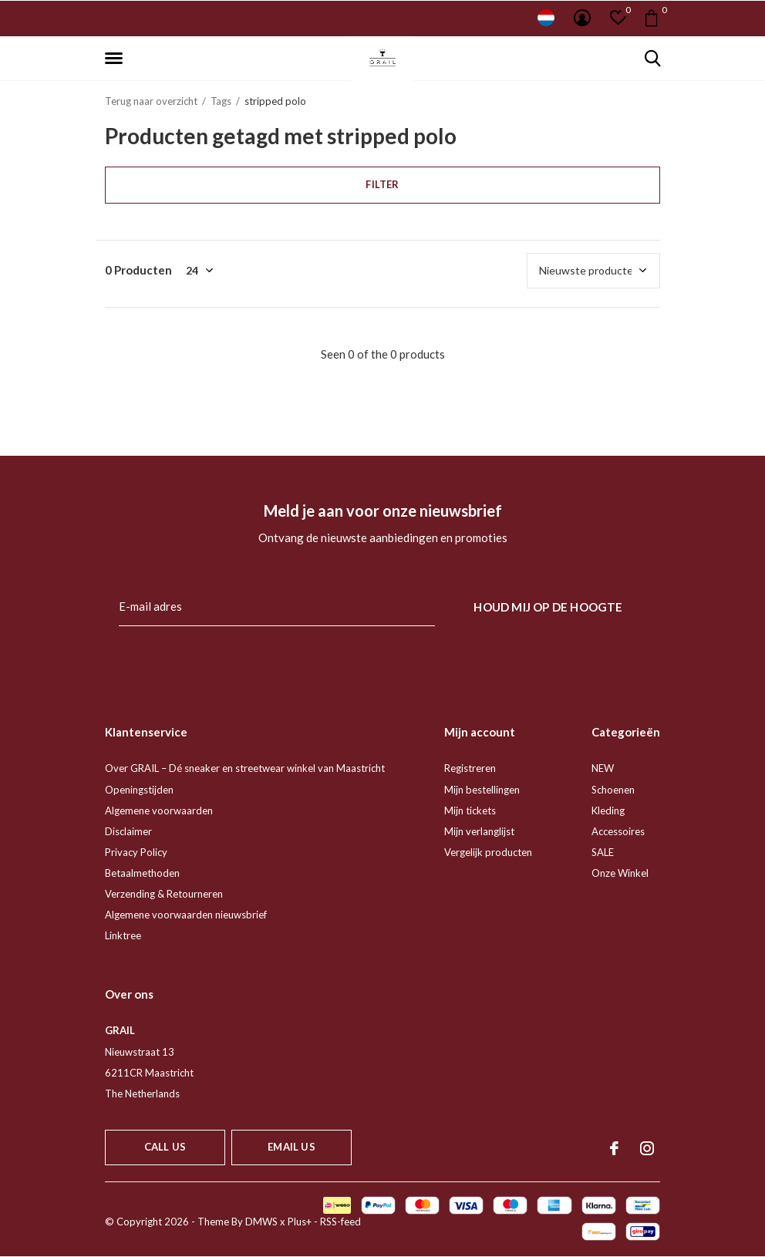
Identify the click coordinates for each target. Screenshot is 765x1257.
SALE (602, 852)
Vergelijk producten (488, 852)
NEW (602, 768)
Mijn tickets (470, 810)
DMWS (261, 1221)
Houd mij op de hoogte (547, 607)
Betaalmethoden (142, 873)
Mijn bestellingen (482, 790)
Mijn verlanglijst (479, 831)
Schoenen (613, 790)
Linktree (123, 935)
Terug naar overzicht (151, 101)
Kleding (608, 810)
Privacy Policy (136, 852)
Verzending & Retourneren (164, 894)
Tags (221, 101)
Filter (382, 184)
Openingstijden (139, 790)
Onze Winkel (620, 873)
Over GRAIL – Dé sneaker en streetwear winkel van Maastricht (245, 768)
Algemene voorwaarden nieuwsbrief (186, 914)
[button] (116, 58)
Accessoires (618, 831)
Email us (291, 1147)
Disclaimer (128, 831)
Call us (165, 1147)
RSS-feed (340, 1221)
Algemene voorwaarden (159, 810)
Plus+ (300, 1221)
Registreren (470, 768)
